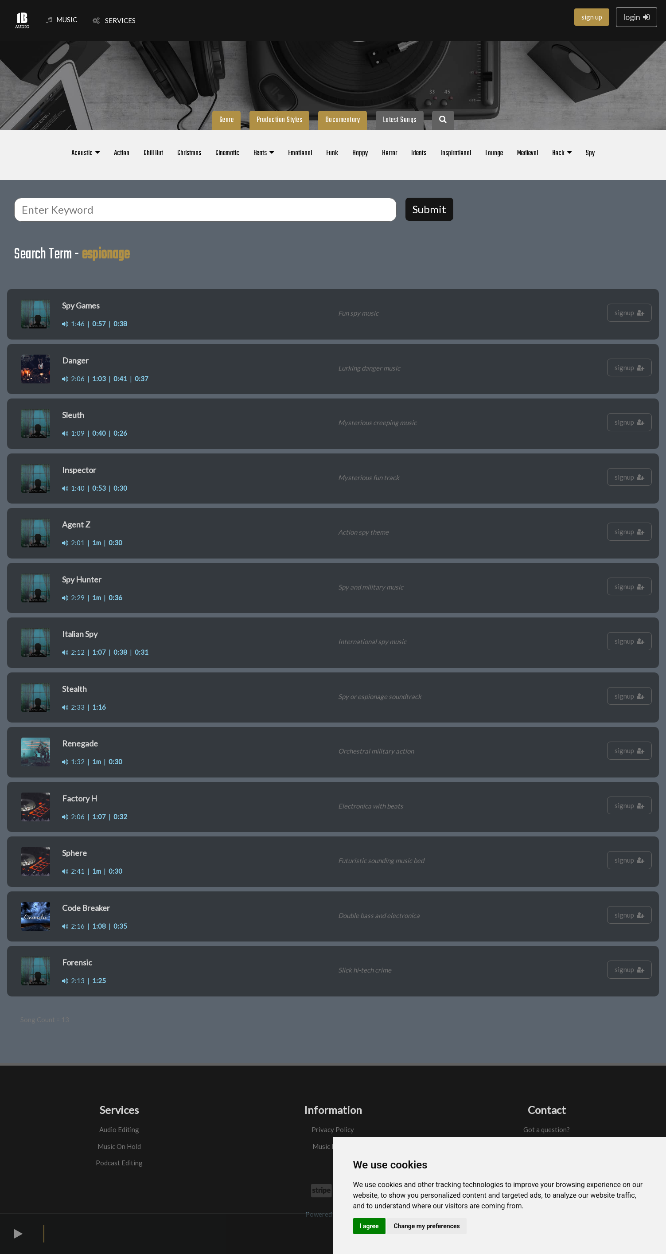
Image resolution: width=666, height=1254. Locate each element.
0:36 (115, 598)
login (636, 17)
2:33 (73, 707)
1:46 (73, 324)
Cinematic (227, 153)
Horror (389, 153)
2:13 (73, 980)
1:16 (99, 707)
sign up (591, 17)
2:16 (73, 926)
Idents (418, 153)
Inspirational (455, 153)
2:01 (73, 543)
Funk (332, 153)
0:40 (99, 433)
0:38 (120, 324)
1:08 (99, 926)
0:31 (141, 652)
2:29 (73, 598)
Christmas (189, 153)
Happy (360, 153)
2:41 (73, 871)
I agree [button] (369, 1226)
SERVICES (114, 20)
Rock (562, 153)
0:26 (120, 433)
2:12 (73, 652)
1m (96, 543)
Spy (590, 153)
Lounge (494, 153)
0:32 (120, 816)
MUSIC (61, 19)
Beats (263, 153)
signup (629, 312)
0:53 (99, 488)
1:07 (99, 652)
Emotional (300, 153)
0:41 (120, 379)
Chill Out (153, 153)
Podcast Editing (119, 1163)
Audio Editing (119, 1129)
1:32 (73, 762)
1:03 (99, 379)
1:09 (73, 433)
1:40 (73, 488)
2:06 (73, 379)
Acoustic (85, 153)
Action (121, 153)
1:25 (99, 980)
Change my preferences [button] (426, 1226)
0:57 (99, 324)
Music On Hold (119, 1146)
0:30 (120, 488)
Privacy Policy (333, 1129)
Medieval (527, 153)
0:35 (120, 926)
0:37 (141, 379)
